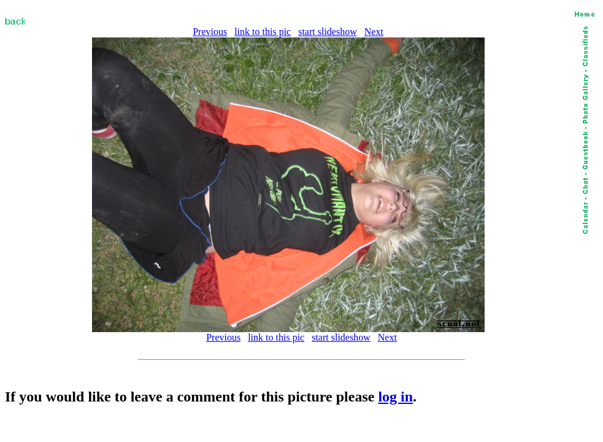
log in (395, 397)
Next (373, 31)
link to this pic (262, 31)
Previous (210, 31)
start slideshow (327, 31)
